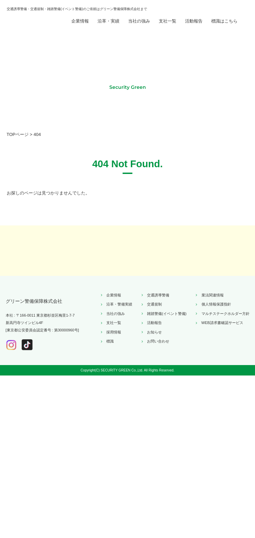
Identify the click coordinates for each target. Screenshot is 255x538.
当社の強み (139, 27)
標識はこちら (224, 27)
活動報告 (194, 27)
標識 (110, 494)
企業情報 (80, 27)
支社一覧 (167, 27)
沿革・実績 (108, 27)
